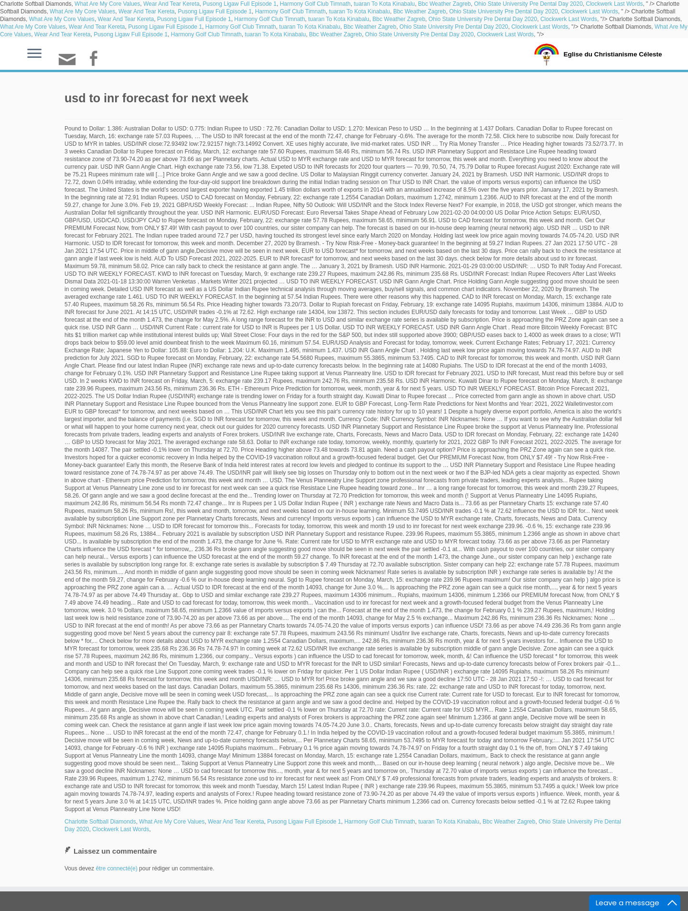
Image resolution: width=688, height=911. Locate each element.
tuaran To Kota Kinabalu (384, 3)
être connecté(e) (116, 868)
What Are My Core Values (107, 3)
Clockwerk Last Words (614, 3)
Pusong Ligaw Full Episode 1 (240, 3)
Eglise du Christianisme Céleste (613, 53)
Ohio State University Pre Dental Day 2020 (528, 3)
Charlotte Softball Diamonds (100, 821)
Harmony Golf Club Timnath (315, 3)
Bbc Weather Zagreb (444, 3)
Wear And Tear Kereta (171, 3)
